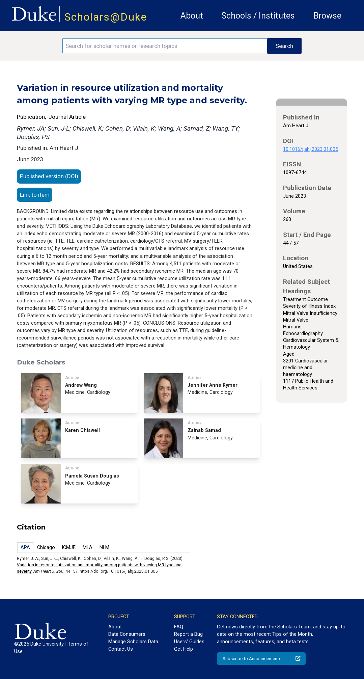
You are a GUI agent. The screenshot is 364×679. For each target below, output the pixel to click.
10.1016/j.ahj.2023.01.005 (310, 149)
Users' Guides (189, 642)
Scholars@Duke (105, 17)
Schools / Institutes (258, 16)
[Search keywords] (164, 45)
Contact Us (120, 649)
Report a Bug (188, 634)
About (191, 16)
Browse (327, 16)
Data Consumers (126, 634)
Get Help (183, 649)
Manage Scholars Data (133, 642)
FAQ (178, 627)
